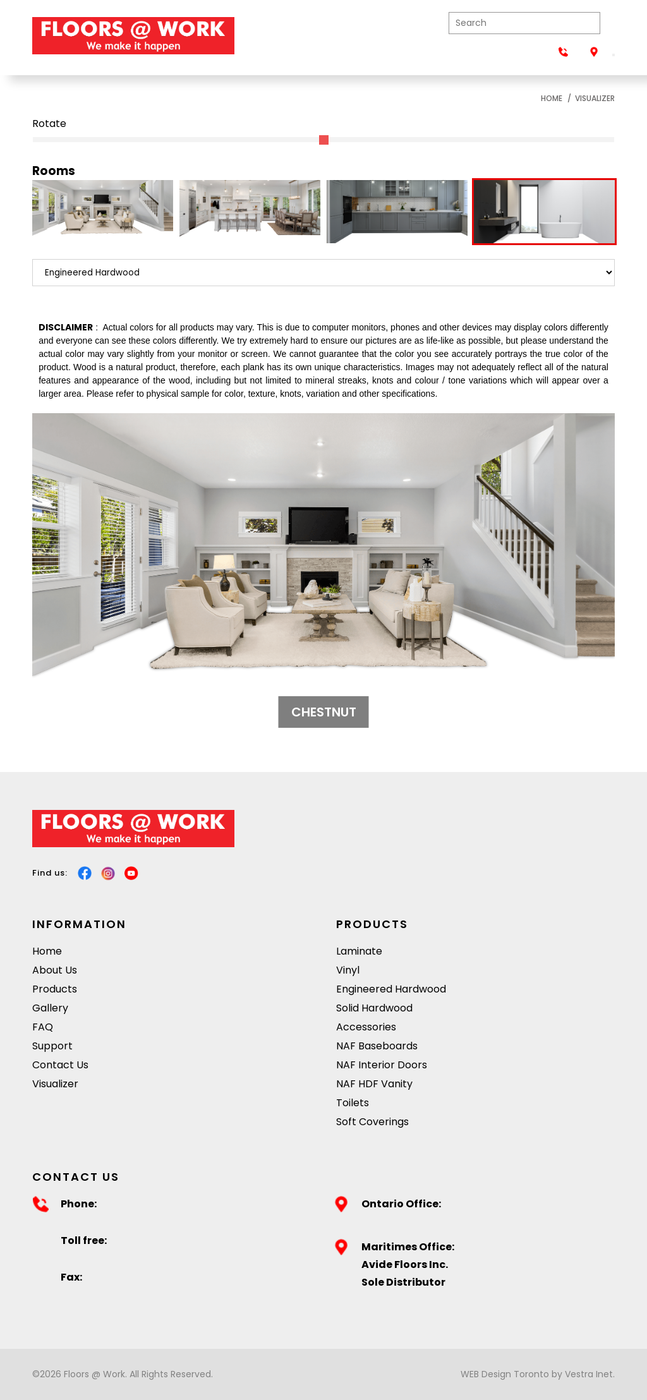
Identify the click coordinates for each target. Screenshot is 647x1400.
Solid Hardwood (374, 1008)
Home (551, 98)
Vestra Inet (589, 1374)
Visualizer (595, 98)
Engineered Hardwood (391, 989)
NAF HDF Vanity (374, 1084)
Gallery (50, 1008)
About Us (54, 970)
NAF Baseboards (377, 1046)
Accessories (366, 1027)
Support (52, 1046)
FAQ (42, 1027)
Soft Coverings (372, 1121)
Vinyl (348, 970)
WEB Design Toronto (505, 1374)
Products (54, 989)
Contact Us (60, 1065)
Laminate (359, 951)
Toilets (352, 1102)
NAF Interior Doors (381, 1065)
